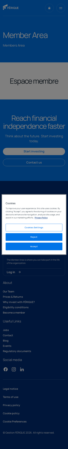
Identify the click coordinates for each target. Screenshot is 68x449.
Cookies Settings (34, 227)
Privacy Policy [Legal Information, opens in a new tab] (41, 217)
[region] (34, 224)
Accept (34, 246)
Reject (33, 237)
